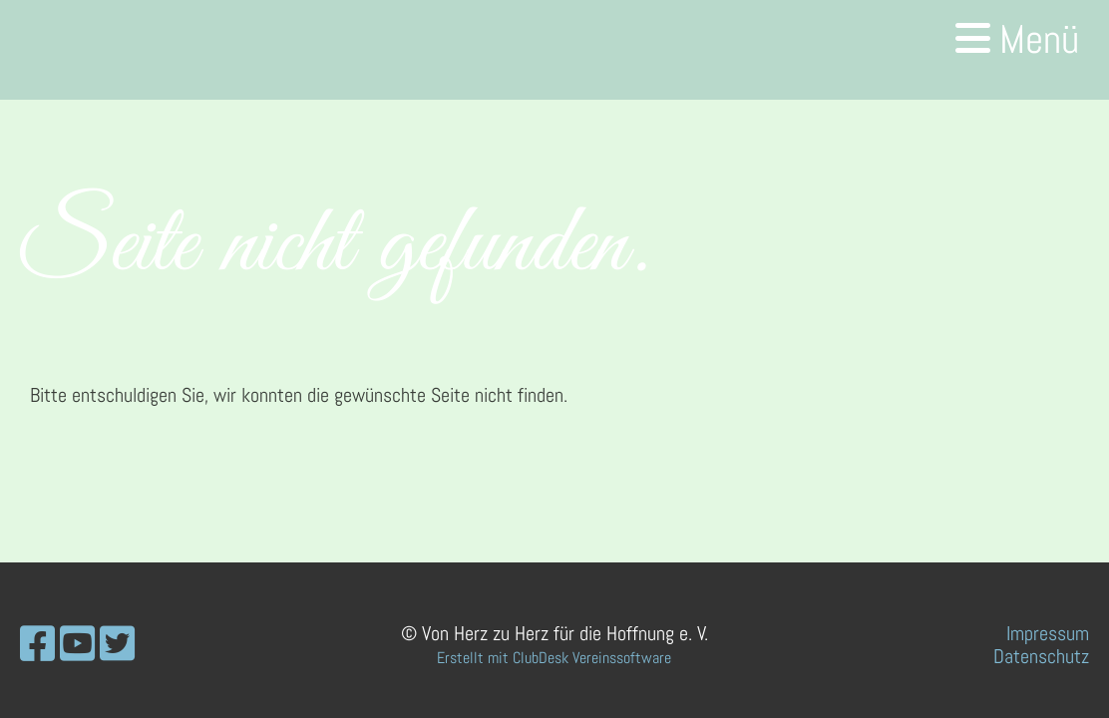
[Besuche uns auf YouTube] (77, 644)
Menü (1017, 39)
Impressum (1047, 633)
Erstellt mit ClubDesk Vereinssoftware (554, 657)
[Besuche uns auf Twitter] (117, 644)
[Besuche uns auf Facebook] (37, 644)
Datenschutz (1041, 656)
